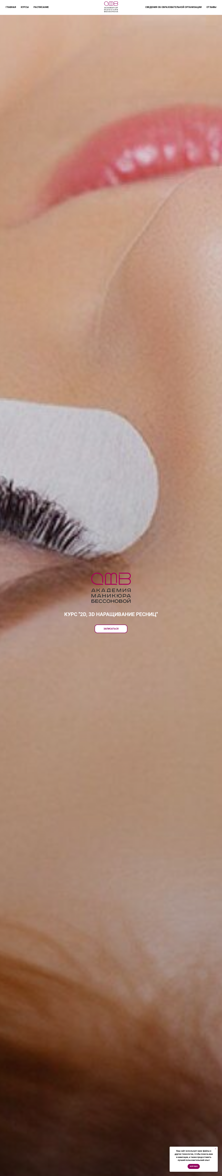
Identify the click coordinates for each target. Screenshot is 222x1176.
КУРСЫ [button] (25, 7)
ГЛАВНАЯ (11, 7)
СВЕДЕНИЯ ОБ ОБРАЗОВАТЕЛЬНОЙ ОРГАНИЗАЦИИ (173, 7)
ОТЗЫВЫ (211, 7)
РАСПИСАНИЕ (41, 7)
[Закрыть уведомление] (215, 1148)
